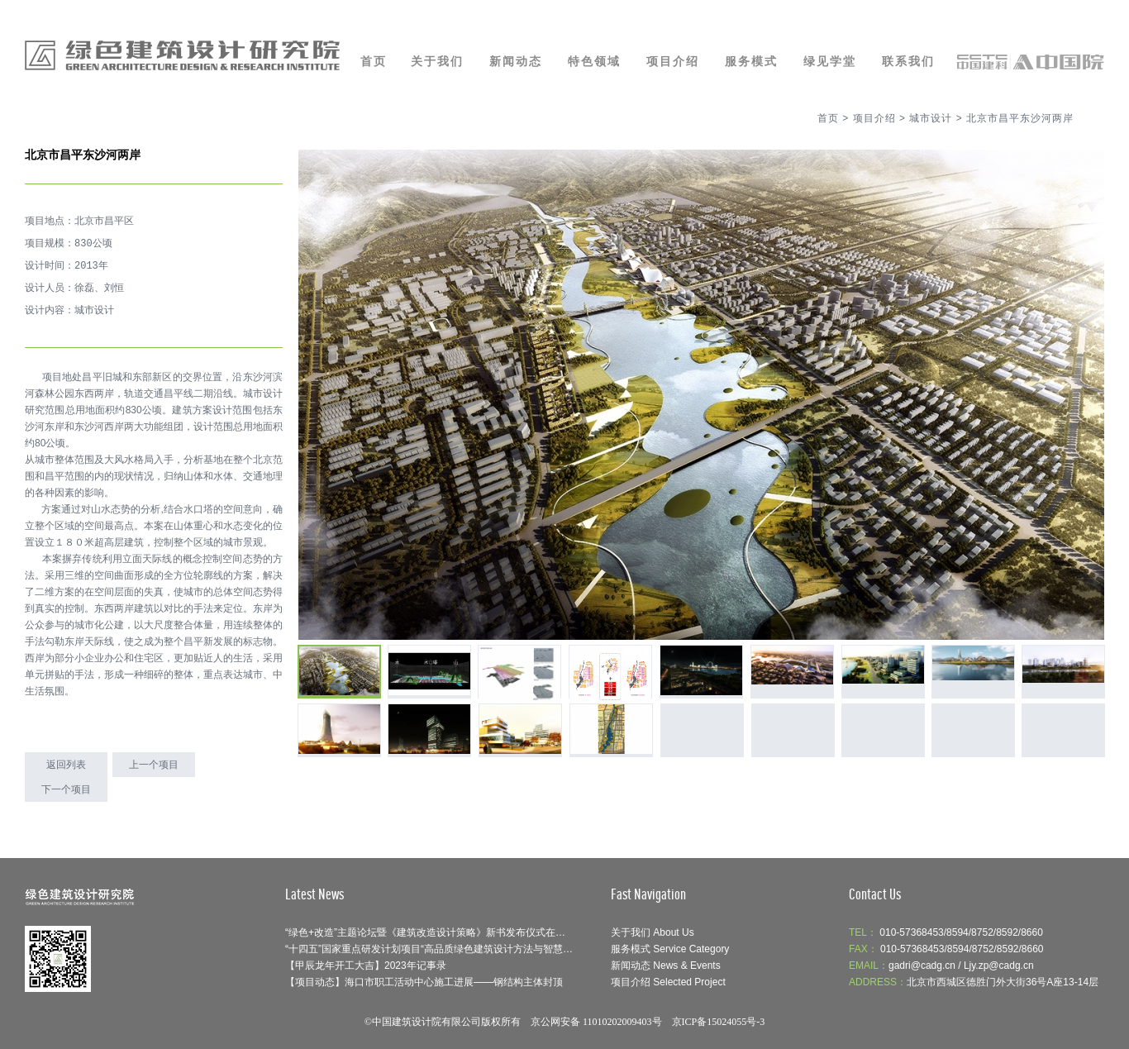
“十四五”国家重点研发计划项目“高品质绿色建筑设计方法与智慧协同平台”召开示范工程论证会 (490, 949)
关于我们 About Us (652, 932)
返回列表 (66, 764)
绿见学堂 (829, 61)
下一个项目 (66, 789)
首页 (373, 61)
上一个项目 (154, 764)
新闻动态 (515, 61)
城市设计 (930, 118)
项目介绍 (672, 61)
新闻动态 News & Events (666, 965)
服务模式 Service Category (670, 949)
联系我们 (908, 61)
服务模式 (751, 61)
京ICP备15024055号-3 (718, 1022)
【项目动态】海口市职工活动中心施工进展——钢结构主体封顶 (424, 982)
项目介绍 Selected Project (668, 982)
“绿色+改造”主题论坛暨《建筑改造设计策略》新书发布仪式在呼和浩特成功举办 (460, 932)
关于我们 (437, 61)
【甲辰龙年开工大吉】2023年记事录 (365, 965)
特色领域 (594, 61)
